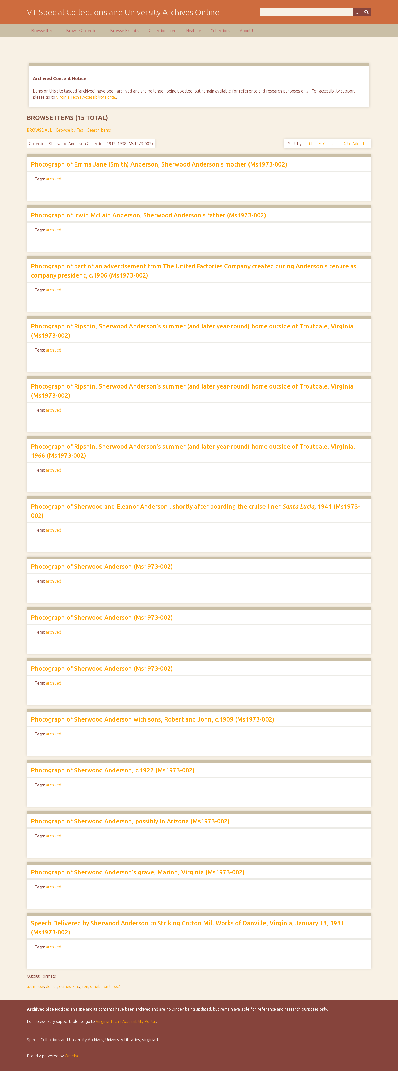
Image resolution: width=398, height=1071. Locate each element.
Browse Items (43, 30)
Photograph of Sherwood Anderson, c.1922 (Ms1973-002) (113, 770)
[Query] (315, 12)
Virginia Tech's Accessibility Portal (86, 97)
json (84, 986)
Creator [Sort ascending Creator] (330, 143)
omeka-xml (100, 986)
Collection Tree (162, 30)
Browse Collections (83, 30)
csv (41, 986)
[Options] (357, 12)
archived (53, 179)
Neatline (193, 30)
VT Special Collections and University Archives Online (123, 12)
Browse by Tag (69, 130)
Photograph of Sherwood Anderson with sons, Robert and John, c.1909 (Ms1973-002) (152, 719)
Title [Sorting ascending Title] (311, 143)
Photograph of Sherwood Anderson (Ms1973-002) (102, 566)
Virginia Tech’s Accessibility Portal (126, 1021)
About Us (248, 30)
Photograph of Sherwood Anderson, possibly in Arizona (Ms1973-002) (130, 821)
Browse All (39, 130)
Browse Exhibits (124, 30)
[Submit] (366, 12)
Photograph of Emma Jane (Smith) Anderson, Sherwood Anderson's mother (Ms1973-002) (159, 164)
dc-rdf (51, 986)
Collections (220, 30)
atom (31, 986)
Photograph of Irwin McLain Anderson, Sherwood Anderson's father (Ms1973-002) (148, 215)
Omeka (71, 1056)
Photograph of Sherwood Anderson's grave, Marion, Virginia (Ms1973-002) (138, 872)
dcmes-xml (69, 986)
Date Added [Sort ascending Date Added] (353, 143)
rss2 (116, 986)
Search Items (99, 130)
